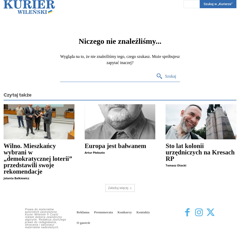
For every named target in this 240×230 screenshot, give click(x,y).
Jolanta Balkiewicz (16, 178)
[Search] (166, 76)
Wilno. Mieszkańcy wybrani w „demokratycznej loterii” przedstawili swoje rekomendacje (38, 158)
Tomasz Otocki (176, 165)
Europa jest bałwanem (115, 145)
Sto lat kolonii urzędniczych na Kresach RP (200, 152)
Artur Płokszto (95, 152)
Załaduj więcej (120, 188)
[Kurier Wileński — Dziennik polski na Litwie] (29, 7)
